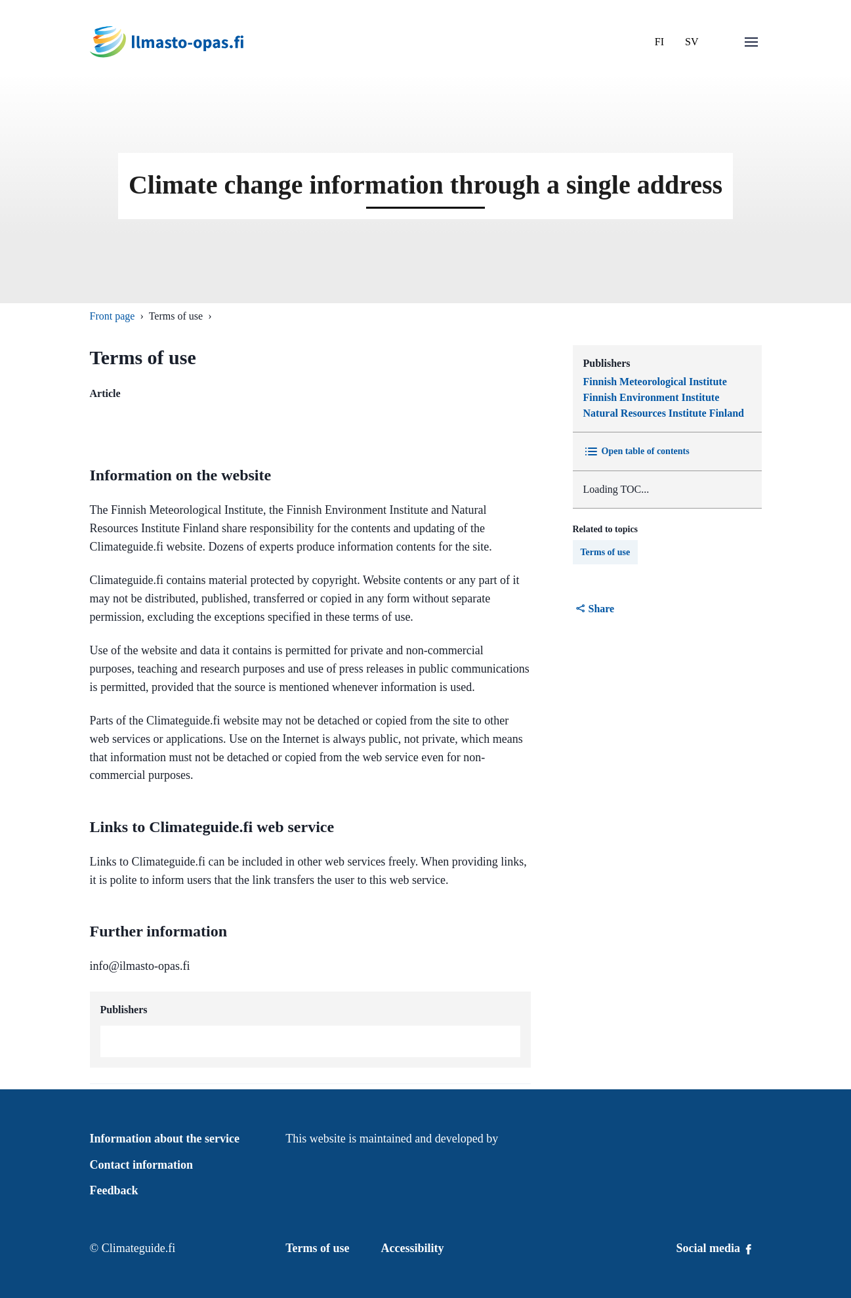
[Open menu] (751, 42)
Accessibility (412, 1248)
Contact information (141, 1164)
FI (659, 41)
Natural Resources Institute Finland (664, 413)
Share (595, 608)
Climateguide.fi (138, 1248)
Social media (715, 1248)
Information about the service (164, 1138)
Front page (112, 316)
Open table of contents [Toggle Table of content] (636, 451)
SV (691, 41)
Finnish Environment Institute (651, 397)
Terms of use (606, 552)
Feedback (114, 1190)
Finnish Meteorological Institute (655, 381)
